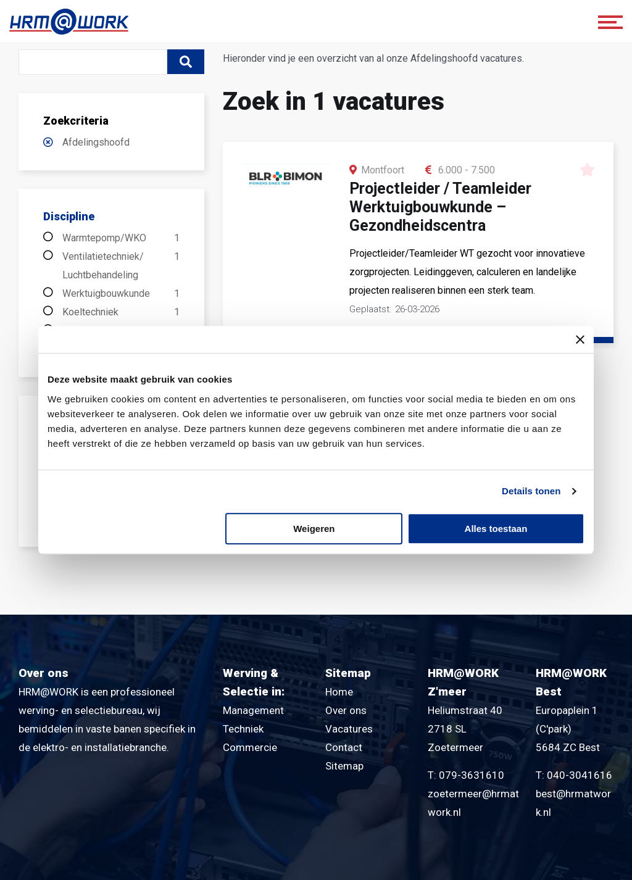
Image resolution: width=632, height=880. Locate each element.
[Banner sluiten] (580, 339)
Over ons (346, 710)
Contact (343, 747)
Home (339, 692)
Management (253, 710)
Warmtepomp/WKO (121, 238)
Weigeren (314, 528)
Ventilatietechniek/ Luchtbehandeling (121, 265)
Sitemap (344, 766)
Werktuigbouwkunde (121, 293)
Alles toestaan (496, 528)
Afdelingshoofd (96, 142)
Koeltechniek (121, 312)
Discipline (68, 216)
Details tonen (531, 491)
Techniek (243, 729)
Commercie (250, 747)
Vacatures (349, 729)
